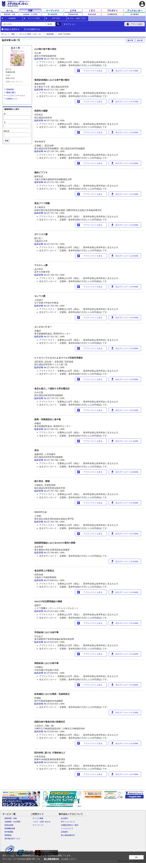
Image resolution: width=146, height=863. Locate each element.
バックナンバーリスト (15, 95)
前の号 (130, 40)
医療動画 (8, 835)
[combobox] (23, 24)
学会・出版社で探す (78, 18)
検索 (7, 141)
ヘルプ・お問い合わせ (41, 822)
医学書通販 (9, 832)
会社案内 (64, 818)
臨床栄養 (50, 34)
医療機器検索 (10, 828)
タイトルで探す (34, 18)
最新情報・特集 (11, 818)
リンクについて (67, 828)
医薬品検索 (9, 825)
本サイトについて (68, 822)
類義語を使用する (11, 29)
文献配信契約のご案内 (70, 825)
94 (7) (47, 58)
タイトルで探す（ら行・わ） (30, 34)
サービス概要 (38, 818)
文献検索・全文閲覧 (12, 822)
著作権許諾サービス (12, 839)
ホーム (4, 34)
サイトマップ (38, 825)
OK (136, 857)
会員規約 (64, 832)
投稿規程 (10, 89)
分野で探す (56, 18)
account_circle (142, 3)
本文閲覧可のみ (33, 29)
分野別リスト (12, 99)
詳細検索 (12, 18)
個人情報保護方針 (68, 835)
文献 (13, 34)
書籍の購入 (11, 92)
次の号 (140, 40)
